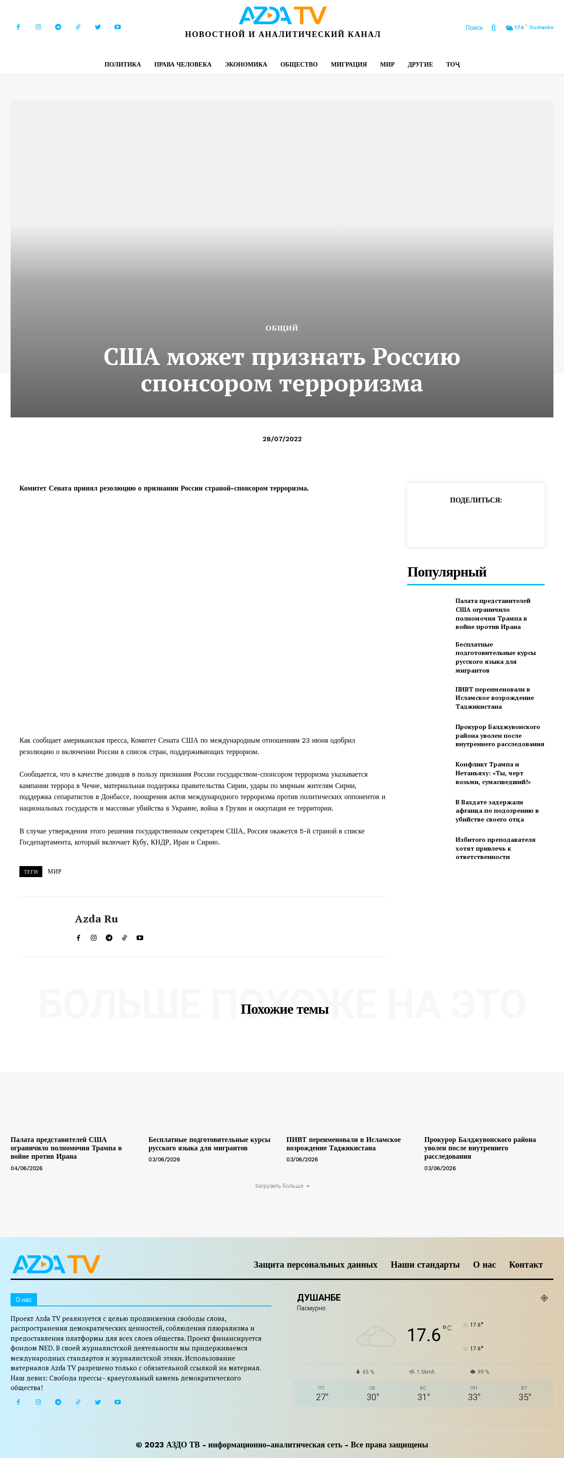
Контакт (526, 1264)
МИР (55, 871)
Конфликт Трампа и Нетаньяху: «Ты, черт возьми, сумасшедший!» (493, 772)
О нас (484, 1264)
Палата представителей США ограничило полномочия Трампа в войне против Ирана (493, 613)
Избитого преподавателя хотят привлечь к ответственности (496, 848)
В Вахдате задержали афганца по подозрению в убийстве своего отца (497, 810)
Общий (282, 328)
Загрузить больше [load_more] (282, 1186)
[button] (485, 27)
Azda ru (96, 918)
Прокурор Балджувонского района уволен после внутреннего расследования (500, 735)
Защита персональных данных (316, 1264)
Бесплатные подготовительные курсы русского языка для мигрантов (496, 657)
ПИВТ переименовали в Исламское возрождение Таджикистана (495, 697)
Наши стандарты (425, 1264)
